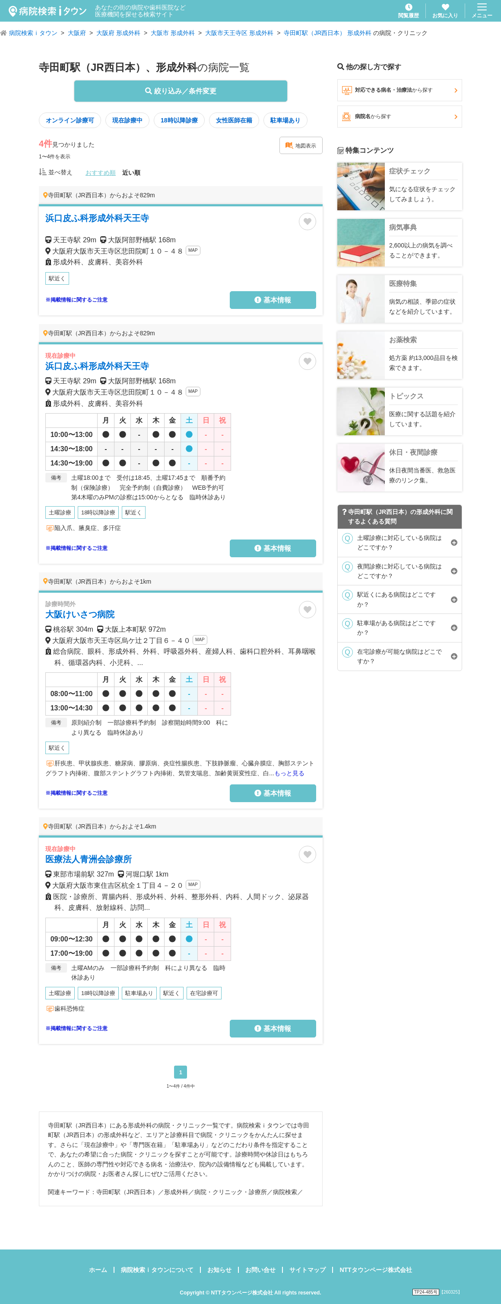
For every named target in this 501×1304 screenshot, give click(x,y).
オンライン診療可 (70, 120)
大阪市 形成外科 (173, 32)
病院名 (399, 116)
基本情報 (272, 300)
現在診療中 (127, 120)
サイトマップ (307, 1269)
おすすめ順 (101, 172)
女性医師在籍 (234, 120)
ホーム (98, 1269)
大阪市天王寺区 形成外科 (239, 32)
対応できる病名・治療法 (399, 90)
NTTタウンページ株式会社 (375, 1269)
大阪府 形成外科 (118, 32)
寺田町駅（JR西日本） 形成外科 (327, 32)
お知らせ (219, 1269)
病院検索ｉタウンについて (157, 1269)
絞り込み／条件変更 (180, 91)
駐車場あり (285, 120)
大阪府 (77, 32)
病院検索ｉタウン (33, 32)
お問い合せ (260, 1269)
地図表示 (300, 145)
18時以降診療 (179, 120)
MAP (193, 250)
